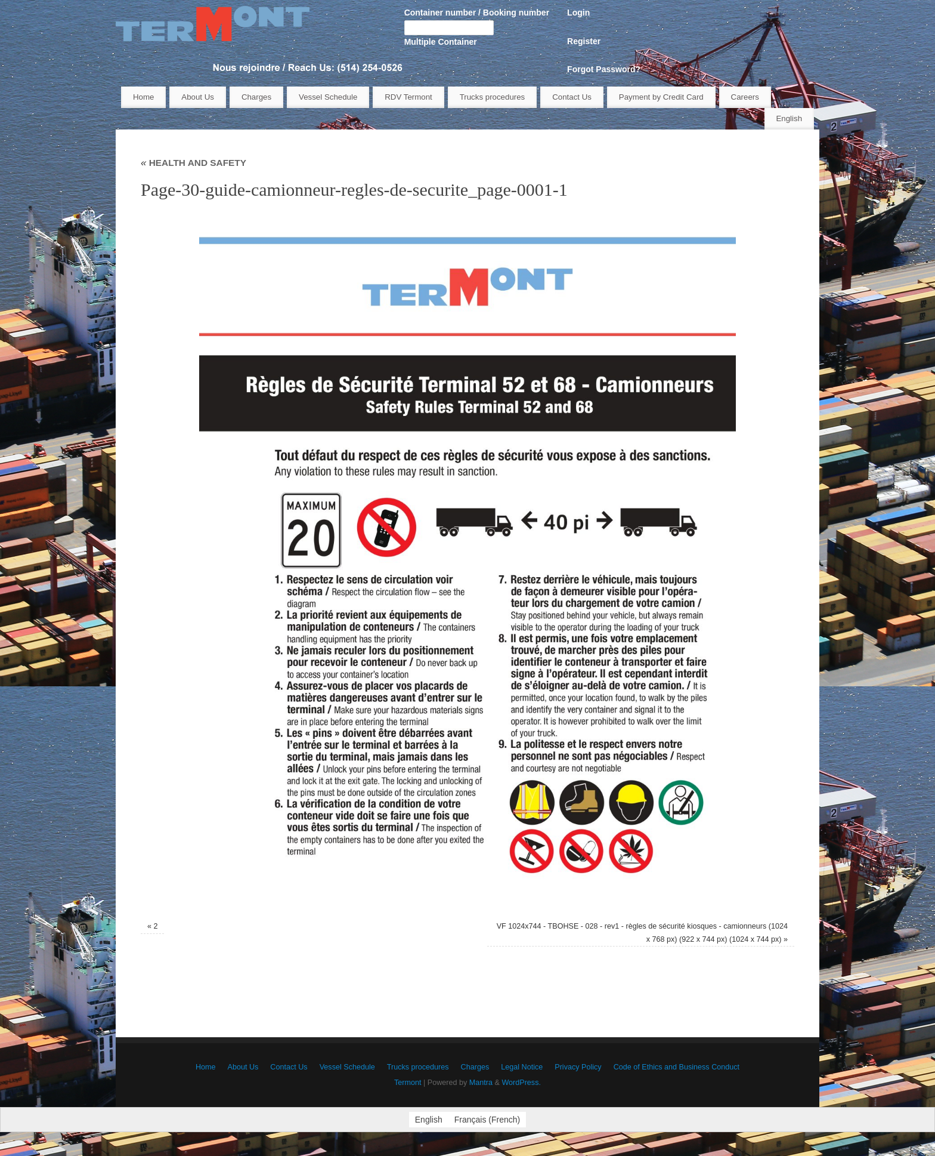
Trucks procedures (492, 97)
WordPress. (521, 1082)
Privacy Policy (578, 1067)
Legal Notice (522, 1067)
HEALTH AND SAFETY (193, 163)
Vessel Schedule (328, 97)
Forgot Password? (603, 69)
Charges (256, 97)
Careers (745, 97)
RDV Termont (408, 97)
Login (578, 12)
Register (583, 41)
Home (143, 97)
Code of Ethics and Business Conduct (676, 1067)
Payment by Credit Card (661, 97)
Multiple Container (440, 42)
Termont (408, 1082)
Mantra (481, 1082)
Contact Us (572, 97)
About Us (197, 97)
